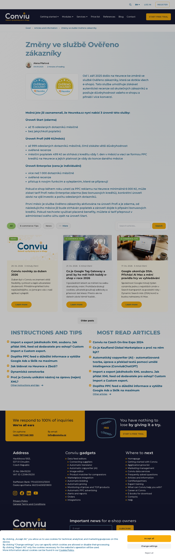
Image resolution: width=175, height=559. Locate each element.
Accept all (149, 538)
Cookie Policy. (66, 550)
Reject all (149, 553)
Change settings (149, 546)
